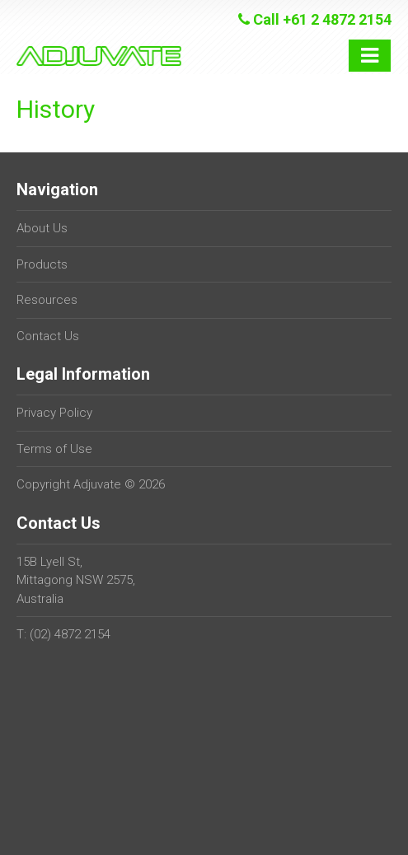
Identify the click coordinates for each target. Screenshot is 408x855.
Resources (46, 299)
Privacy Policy (54, 412)
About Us (42, 228)
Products (42, 264)
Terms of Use (54, 449)
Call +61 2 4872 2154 (315, 19)
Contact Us (47, 336)
